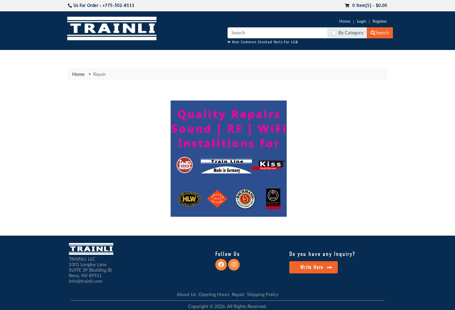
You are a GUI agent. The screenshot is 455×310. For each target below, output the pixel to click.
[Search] (278, 32)
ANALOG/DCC (216, 55)
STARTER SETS (349, 55)
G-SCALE (75, 55)
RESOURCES (185, 55)
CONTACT (378, 55)
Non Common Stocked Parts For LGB (263, 42)
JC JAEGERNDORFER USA (144, 55)
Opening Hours (214, 294)
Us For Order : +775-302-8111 (101, 5)
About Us (186, 294)
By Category (350, 33)
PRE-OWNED (302, 55)
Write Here (316, 267)
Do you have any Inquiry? (322, 253)
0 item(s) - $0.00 (366, 5)
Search (380, 33)
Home (344, 21)
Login (361, 21)
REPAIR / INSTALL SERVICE (260, 55)
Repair (99, 74)
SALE (326, 55)
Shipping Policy (262, 294)
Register (380, 21)
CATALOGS (103, 55)
